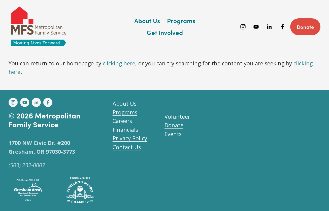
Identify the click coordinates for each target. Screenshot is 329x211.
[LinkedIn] (269, 27)
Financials (125, 129)
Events (173, 134)
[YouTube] (256, 27)
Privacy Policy (130, 138)
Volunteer (177, 116)
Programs (125, 112)
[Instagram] (243, 27)
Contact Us (127, 147)
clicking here (119, 63)
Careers (122, 120)
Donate (305, 26)
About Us (125, 103)
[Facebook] (282, 27)
